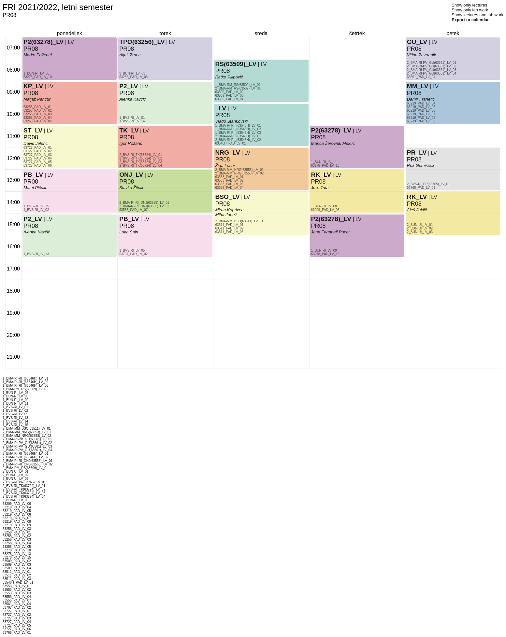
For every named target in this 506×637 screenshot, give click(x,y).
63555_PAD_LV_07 (133, 210)
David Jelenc (35, 143)
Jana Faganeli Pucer (330, 231)
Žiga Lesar (225, 165)
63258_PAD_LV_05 (37, 121)
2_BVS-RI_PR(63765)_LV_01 (428, 184)
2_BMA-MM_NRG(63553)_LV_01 (239, 170)
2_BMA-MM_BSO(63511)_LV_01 (239, 221)
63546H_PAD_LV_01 (230, 143)
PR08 (30, 93)
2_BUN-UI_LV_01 (420, 225)
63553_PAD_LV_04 (229, 187)
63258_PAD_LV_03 (37, 114)
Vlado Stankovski (231, 121)
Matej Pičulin (35, 187)
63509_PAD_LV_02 (229, 92)
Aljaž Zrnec (129, 54)
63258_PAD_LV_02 (37, 110)
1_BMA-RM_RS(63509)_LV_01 (237, 85)
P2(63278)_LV (43, 41)
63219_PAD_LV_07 (421, 114)
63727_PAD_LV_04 (37, 158)
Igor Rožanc (130, 143)
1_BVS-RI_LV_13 (36, 254)
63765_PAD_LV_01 (421, 187)
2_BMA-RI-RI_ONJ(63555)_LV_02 (144, 206)
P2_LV (32, 218)
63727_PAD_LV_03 (37, 155)
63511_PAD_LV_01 (229, 225)
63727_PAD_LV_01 (37, 147)
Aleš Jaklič (417, 209)
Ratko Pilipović (229, 77)
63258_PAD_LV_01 (37, 107)
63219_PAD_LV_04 (421, 103)
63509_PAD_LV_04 (229, 99)
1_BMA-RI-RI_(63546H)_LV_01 (238, 125)
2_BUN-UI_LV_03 (420, 232)
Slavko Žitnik (131, 187)
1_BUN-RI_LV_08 (324, 206)
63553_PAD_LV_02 (229, 180)
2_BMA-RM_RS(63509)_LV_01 (237, 88)
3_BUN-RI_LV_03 (132, 73)
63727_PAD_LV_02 (37, 151)
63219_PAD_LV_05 (421, 107)
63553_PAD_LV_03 (229, 184)
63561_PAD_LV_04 (421, 77)
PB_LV (33, 174)
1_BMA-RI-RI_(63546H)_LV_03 (238, 132)
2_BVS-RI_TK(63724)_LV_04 (140, 165)
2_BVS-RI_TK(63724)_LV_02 (140, 158)
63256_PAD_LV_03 (133, 77)
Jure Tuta (320, 187)
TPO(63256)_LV (142, 41)
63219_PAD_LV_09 (421, 121)
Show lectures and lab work (477, 14)
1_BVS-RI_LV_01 (132, 117)
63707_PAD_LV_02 (133, 254)
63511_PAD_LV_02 (229, 228)
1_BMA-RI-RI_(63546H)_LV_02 (238, 129)
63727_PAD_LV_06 (37, 165)
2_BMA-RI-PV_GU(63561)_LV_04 (431, 73)
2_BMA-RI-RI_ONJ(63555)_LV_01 (144, 202)
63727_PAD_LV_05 (37, 162)
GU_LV (417, 41)
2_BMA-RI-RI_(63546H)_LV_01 (238, 136)
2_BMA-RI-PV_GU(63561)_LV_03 (431, 70)
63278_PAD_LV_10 (37, 77)
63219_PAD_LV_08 (421, 117)
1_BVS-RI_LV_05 (132, 250)
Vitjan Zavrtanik (421, 54)
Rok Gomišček (421, 165)
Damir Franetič (421, 99)
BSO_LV (227, 196)
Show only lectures (469, 5)
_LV (220, 108)
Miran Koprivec (229, 209)
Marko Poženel (37, 54)
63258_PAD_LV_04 (37, 117)
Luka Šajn (128, 231)
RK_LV (321, 174)
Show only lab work (470, 9)
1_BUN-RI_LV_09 (324, 250)
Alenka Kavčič (36, 231)
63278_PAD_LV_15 (325, 165)
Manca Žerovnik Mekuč (333, 143)
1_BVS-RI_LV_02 (36, 210)
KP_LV (33, 86)
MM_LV (417, 86)
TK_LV (128, 130)
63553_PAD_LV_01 (229, 177)
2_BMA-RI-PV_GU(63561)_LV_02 (431, 66)
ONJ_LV (131, 174)
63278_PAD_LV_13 (325, 254)
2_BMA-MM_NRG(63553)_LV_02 (239, 173)
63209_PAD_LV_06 (325, 210)
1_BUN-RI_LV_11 (324, 162)
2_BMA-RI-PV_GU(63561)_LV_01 (431, 62)
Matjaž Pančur (37, 99)
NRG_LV (227, 152)
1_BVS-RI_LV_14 (132, 121)
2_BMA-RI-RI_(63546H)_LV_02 (238, 140)
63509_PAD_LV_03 (229, 95)
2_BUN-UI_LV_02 (420, 228)
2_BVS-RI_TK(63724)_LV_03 (140, 162)
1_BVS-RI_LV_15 (36, 206)
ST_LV (32, 130)
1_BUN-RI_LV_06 (36, 73)
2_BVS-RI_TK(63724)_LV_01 (140, 155)
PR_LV (416, 152)
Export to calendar (470, 19)
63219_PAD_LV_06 (421, 110)
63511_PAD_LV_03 (229, 232)
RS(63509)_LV (235, 64)
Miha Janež (226, 214)
